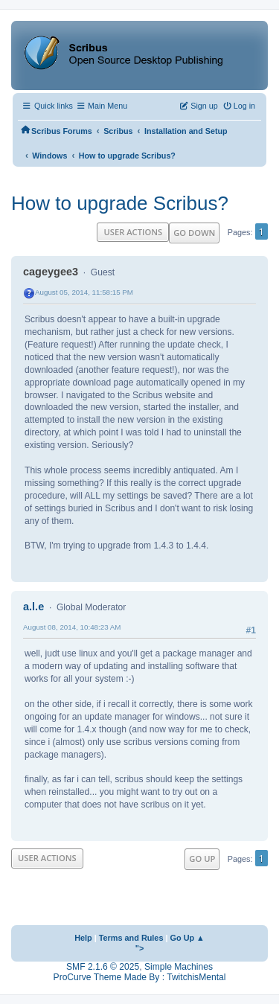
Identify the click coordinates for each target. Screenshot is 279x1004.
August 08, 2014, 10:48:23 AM (72, 627)
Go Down (194, 232)
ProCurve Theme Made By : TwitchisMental (140, 977)
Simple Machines (178, 967)
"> (139, 948)
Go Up (202, 858)
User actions (132, 231)
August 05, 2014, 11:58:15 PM (84, 292)
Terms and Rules (131, 937)
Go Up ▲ (187, 937)
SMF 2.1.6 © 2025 (102, 967)
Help (83, 937)
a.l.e (33, 607)
